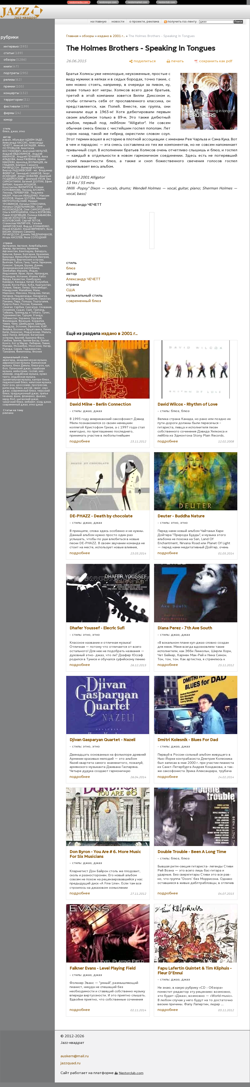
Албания (23, 334)
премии (14, 86)
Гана (27, 262)
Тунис (46, 312)
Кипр (5, 332)
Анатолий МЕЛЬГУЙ (34, 151)
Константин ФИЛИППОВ (17, 187)
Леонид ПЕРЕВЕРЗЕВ (15, 192)
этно (22, 131)
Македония (10, 290)
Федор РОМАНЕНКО (36, 226)
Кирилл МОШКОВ (25, 184)
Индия (33, 270)
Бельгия (7, 254)
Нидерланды (23, 296)
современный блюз (23, 390)
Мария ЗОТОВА (25, 198)
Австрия (22, 245)
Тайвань (7, 312)
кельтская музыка (40, 382)
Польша (27, 301)
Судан (20, 309)
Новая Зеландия (13, 298)
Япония (37, 351)
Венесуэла (8, 259)
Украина (24, 318)
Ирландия (41, 273)
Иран (29, 273)
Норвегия (31, 298)
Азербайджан (38, 245)
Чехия (6, 323)
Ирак (21, 273)
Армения (32, 248)
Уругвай (36, 318)
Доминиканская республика (20, 268)
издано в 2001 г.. (111, 36)
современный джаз (15, 404)
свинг (37, 388)
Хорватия (38, 321)
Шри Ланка (9, 334)
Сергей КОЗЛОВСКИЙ (19, 219)
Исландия (8, 276)
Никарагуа (40, 296)
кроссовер (23, 385)
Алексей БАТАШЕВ (25, 145)
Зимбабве (8, 270)
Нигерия (7, 296)
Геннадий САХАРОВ (28, 173)
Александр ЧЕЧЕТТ (83, 279)
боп (5, 368)
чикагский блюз (12, 401)
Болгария (29, 254)
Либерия (34, 343)
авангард (8, 360)
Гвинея (17, 340)
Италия (33, 276)
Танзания (8, 351)
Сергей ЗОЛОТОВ (14, 217)
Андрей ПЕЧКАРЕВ (28, 156)
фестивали (16, 106)
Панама (7, 301)
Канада (20, 281)
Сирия (18, 348)
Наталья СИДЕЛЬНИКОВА (18, 206)
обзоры (15, 60)
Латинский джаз (19, 368)
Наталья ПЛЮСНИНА (32, 204)
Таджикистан (32, 348)
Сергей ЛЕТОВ (31, 220)
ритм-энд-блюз (12, 388)
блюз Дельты (21, 365)
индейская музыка (26, 373)
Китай (30, 281)
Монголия (35, 346)
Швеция (40, 323)
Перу (17, 301)
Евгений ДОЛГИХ (33, 181)
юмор (8, 120)
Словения (8, 309)
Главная (72, 36)
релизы (13, 80)
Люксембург (39, 287)
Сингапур (31, 307)
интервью (16, 46)
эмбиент (30, 401)
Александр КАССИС (15, 142)
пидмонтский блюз (15, 382)
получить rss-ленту (180, 21)
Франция (24, 321)
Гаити (34, 262)
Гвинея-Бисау (31, 340)
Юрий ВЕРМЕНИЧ (34, 229)
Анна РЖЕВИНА (26, 159)
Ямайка (7, 329)
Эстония (21, 326)
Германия (45, 262)
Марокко (8, 293)
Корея (6, 284)
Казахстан (18, 279)
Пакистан (45, 298)
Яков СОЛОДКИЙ (35, 237)
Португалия (40, 301)
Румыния (36, 304)
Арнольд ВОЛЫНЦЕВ (29, 162)
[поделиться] (142, 61)
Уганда (37, 315)
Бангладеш (26, 251)
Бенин (17, 254)
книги (11, 66)
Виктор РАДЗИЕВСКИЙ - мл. (20, 170)
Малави (7, 346)
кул (47, 365)
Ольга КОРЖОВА (40, 212)
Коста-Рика (19, 284)
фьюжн (40, 396)
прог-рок (8, 385)
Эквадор (8, 326)
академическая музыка (32, 360)
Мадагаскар (32, 332)
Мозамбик (20, 346)
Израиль (22, 270)
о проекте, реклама (144, 21)
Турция (27, 315)
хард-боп (8, 399)
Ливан (17, 287)
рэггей (28, 388)
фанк (17, 396)
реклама (7, 413)
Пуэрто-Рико (10, 304)
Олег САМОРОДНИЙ (37, 209)
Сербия (19, 307)
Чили (14, 323)
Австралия (9, 245)
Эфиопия (34, 326)
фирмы (12, 113)
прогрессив (39, 385)
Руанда (7, 348)
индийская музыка (23, 376)
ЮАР (44, 326)
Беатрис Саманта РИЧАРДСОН (20, 166)
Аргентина (19, 248)
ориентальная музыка (16, 379)
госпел (33, 371)
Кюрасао (16, 332)
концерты (16, 93)
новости (118, 21)
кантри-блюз (40, 379)
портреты (16, 73)
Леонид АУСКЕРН (33, 190)
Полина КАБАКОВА (39, 215)
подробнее (80, 441)
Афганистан (10, 251)
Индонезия (9, 273)
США (29, 309)
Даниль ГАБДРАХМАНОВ (36, 234)
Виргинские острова (30, 259)
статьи (13, 53)
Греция (18, 265)
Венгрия (43, 257)
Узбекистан (9, 318)
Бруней (19, 337)
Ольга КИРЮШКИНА (15, 212)
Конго (6, 343)
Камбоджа (33, 279)
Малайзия (25, 290)
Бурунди (8, 257)
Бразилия (42, 254)
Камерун (8, 281)
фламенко (28, 396)
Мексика (21, 293)
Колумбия (41, 281)
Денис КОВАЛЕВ (28, 176)
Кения (47, 329)
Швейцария (26, 323)
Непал (46, 293)
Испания (22, 276)
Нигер (47, 346)
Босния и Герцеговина (27, 329)
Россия (25, 304)
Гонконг (7, 265)
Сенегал (7, 307)
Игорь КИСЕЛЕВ (12, 237)
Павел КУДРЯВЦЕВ (14, 215)
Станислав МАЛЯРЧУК (16, 223)
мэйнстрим (20, 371)
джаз (14, 131)
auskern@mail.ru (74, 1056)
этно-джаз (36, 404)
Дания (38, 265)
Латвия (6, 287)
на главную (98, 21)
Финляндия (9, 321)
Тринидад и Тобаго (28, 312)
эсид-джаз (44, 401)
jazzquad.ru (70, 1063)
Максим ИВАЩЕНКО (25, 195)
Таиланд (39, 309)
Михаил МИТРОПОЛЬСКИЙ (24, 200)
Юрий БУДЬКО (12, 229)
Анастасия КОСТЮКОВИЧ (18, 149)
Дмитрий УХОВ (35, 178)
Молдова (34, 293)
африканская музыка (16, 362)
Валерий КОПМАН (32, 167)
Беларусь (41, 251)
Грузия (28, 265)
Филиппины (23, 351)
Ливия (46, 343)
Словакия (45, 307)
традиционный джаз (24, 393)
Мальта (46, 332)
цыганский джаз (27, 399)
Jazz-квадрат (26, 17)
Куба (31, 284)
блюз (5, 131)
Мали (36, 290)
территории (17, 100)
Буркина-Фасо (34, 337)
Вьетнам (7, 262)
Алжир (6, 248)
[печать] (175, 61)
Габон (18, 262)
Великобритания (26, 257)
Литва (26, 287)
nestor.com (78, 2)
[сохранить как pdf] (213, 61)
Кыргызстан (43, 284)
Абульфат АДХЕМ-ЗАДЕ (27, 139)
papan (6, 139)
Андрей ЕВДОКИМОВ (16, 153)
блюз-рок (37, 365)
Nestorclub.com (131, 1073)
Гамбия (7, 340)
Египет (45, 340)
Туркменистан (11, 315)
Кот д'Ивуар (20, 343)
